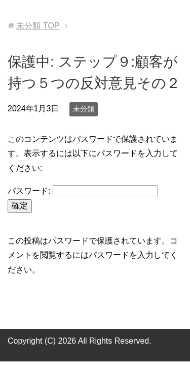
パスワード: (83, 191)
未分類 (83, 109)
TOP (37, 25)
